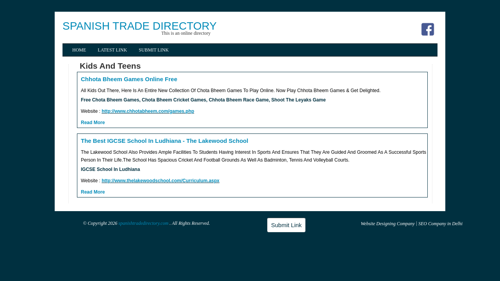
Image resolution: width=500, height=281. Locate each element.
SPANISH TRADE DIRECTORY (139, 26)
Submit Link (154, 50)
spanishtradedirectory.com (144, 223)
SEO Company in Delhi (440, 223)
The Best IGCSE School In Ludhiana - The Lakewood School (164, 140)
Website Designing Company (387, 223)
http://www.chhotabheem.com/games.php (148, 111)
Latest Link (112, 50)
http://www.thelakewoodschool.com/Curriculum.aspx (161, 180)
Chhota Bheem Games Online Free (129, 79)
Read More (93, 122)
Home (79, 50)
